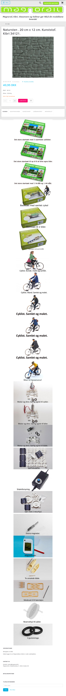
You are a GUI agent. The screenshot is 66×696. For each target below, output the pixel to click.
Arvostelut (48, 111)
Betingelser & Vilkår (8, 651)
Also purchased (15, 111)
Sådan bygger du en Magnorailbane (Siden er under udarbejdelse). (19, 654)
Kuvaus (5, 111)
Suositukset (27, 111)
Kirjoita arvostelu (29, 81)
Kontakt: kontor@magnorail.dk (10, 664)
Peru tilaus (12, 690)
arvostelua (15, 81)
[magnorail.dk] (31, 9)
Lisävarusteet (37, 111)
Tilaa (5, 690)
